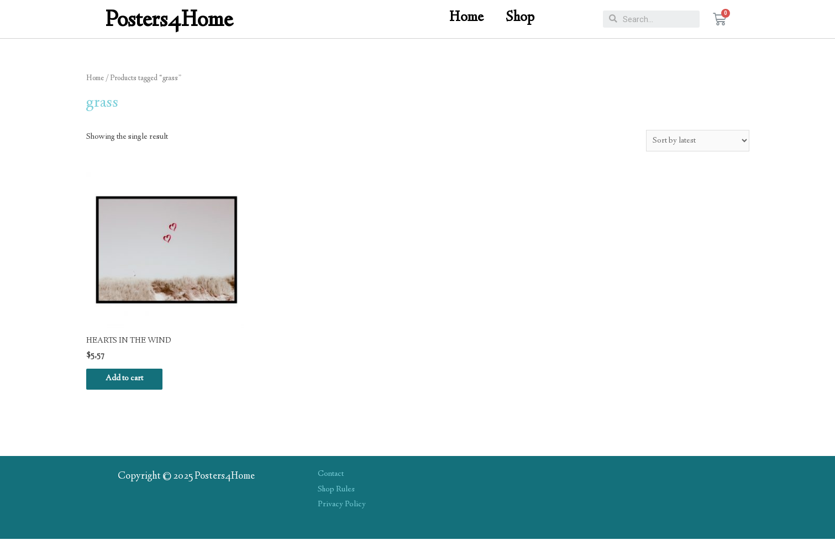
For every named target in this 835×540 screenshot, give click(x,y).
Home (466, 18)
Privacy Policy (342, 506)
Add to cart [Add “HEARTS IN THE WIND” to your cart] (127, 379)
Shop (520, 18)
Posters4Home (169, 21)
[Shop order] (697, 140)
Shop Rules (336, 490)
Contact (331, 475)
